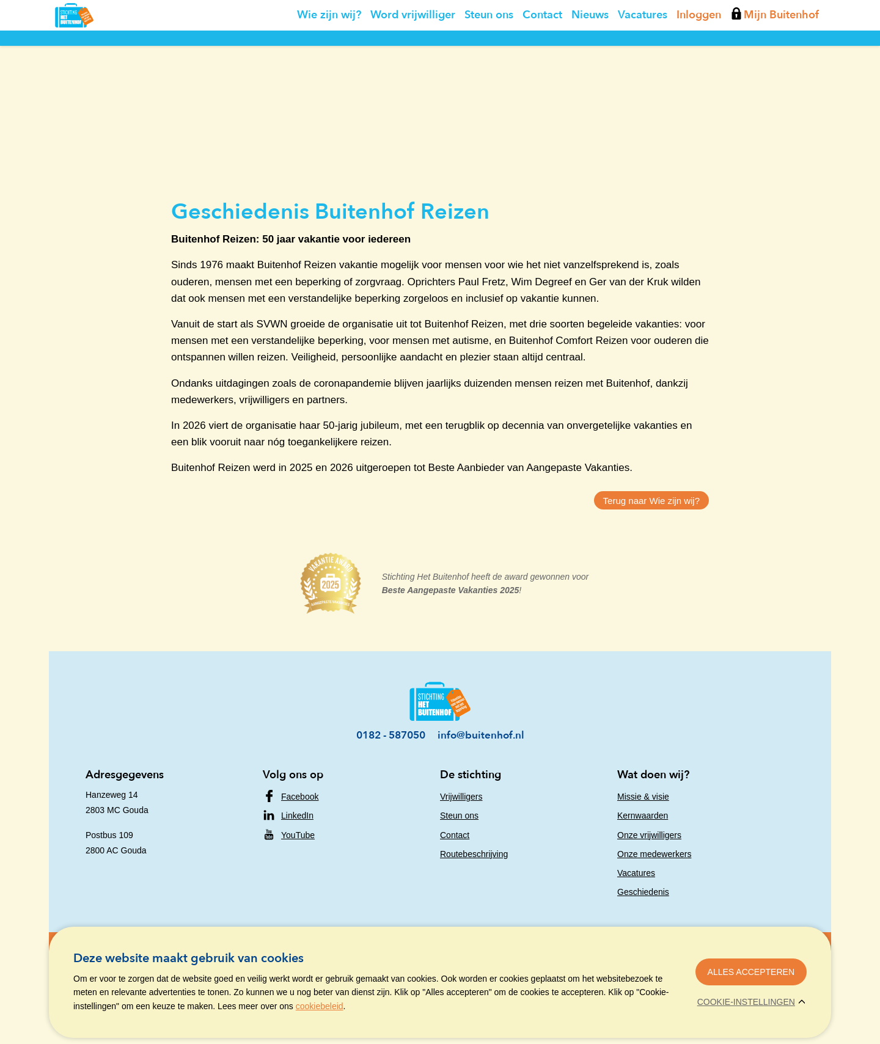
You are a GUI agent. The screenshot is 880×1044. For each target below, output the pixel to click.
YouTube (298, 835)
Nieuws (590, 42)
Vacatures (642, 42)
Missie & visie (643, 796)
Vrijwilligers (461, 796)
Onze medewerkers (654, 854)
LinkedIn (297, 815)
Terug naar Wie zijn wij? (651, 500)
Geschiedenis (643, 892)
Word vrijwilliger (412, 42)
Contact (542, 42)
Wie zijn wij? (329, 42)
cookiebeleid (319, 1006)
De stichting (470, 775)
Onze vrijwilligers (649, 835)
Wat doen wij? (653, 775)
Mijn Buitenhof (775, 42)
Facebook (299, 796)
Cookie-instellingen (746, 1002)
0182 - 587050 (390, 735)
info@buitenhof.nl (481, 735)
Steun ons (488, 42)
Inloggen (698, 42)
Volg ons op (293, 775)
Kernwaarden (642, 815)
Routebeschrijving (474, 854)
